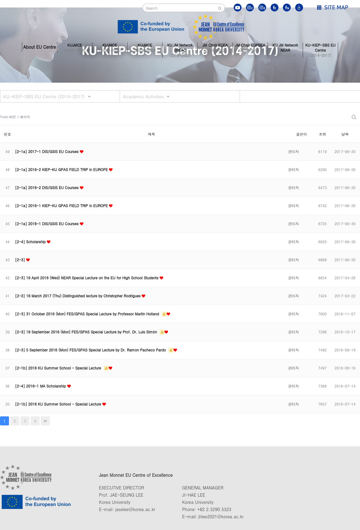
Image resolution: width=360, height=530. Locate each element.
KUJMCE (74, 46)
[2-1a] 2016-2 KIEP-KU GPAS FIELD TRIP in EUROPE (62, 169)
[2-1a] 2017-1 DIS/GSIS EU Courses (47, 151)
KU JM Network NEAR (285, 46)
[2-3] (20, 259)
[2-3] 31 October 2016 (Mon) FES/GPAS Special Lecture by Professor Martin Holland (87, 313)
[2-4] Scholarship (31, 241)
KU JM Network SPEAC (180, 46)
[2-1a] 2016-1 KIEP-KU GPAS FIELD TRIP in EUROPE (62, 205)
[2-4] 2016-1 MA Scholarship (41, 385)
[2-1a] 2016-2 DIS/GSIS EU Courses (47, 187)
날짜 (345, 133)
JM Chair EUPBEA (250, 46)
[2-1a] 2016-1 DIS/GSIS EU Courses (47, 223)
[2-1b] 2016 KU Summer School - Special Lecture (58, 367)
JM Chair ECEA (215, 46)
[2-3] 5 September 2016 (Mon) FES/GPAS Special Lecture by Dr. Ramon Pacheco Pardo (91, 349)
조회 (322, 133)
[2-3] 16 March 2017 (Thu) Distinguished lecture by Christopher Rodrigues (78, 295)
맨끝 (45, 420)
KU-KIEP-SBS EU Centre (320, 46)
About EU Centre (39, 47)
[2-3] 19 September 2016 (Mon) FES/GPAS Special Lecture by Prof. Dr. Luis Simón (86, 331)
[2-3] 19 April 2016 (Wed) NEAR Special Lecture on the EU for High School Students (87, 277)
